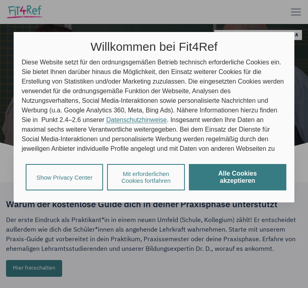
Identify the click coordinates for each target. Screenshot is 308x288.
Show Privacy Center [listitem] (64, 177)
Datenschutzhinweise (136, 119)
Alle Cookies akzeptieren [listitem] (237, 177)
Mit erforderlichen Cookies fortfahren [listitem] (146, 177)
